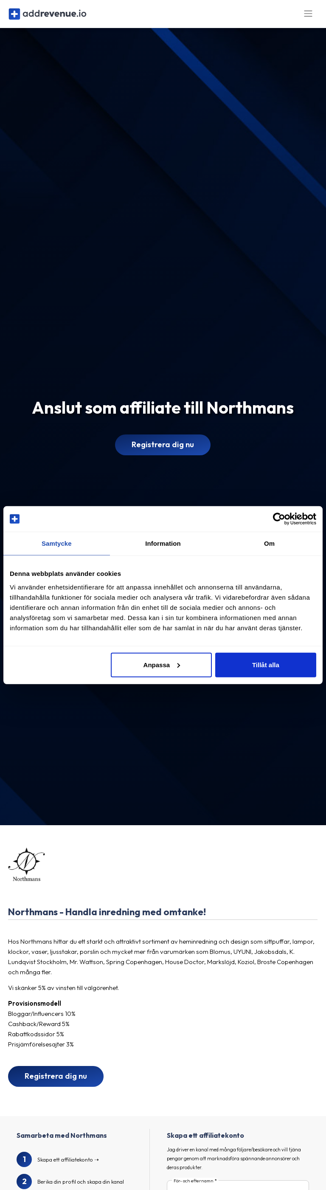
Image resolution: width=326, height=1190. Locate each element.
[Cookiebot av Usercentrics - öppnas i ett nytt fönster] (279, 519)
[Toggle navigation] (308, 16)
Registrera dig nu (163, 449)
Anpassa (161, 664)
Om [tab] (269, 543)
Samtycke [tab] (57, 543)
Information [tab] (163, 543)
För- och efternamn (194, 1186)
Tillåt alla (265, 664)
